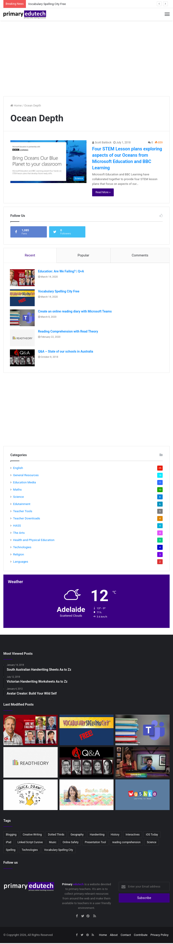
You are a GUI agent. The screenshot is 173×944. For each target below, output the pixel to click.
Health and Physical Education (34, 541)
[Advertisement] (86, 56)
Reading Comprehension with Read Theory (68, 332)
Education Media (24, 483)
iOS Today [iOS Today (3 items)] (152, 835)
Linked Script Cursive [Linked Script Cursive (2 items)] (30, 843)
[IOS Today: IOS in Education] (142, 763)
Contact (126, 935)
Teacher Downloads (26, 519)
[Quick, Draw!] (30, 796)
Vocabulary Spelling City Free (47, 4)
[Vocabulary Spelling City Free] (22, 298)
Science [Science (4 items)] (151, 843)
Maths (17, 490)
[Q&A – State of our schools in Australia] (22, 358)
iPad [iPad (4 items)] (8, 843)
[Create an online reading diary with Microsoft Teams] (22, 318)
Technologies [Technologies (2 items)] (30, 851)
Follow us (10, 864)
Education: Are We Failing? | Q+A (61, 272)
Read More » (103, 192)
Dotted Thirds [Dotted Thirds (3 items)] (56, 835)
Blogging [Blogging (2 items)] (11, 835)
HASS (17, 526)
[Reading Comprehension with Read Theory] (22, 338)
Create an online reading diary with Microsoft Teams (75, 312)
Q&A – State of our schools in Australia (66, 352)
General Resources (26, 476)
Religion (18, 555)
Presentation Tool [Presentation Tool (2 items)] (95, 843)
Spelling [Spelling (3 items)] (10, 851)
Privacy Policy (159, 935)
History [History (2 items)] (115, 835)
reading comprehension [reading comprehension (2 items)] (126, 843)
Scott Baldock (102, 142)
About (114, 935)
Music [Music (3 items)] (52, 843)
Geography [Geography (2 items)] (77, 835)
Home (16, 105)
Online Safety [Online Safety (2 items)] (70, 843)
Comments (140, 255)
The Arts (19, 534)
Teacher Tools (22, 512)
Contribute (141, 935)
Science (18, 498)
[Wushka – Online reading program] (142, 796)
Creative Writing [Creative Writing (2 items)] (32, 835)
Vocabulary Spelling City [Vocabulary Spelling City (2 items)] (58, 851)
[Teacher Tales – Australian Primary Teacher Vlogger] (86, 796)
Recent (30, 255)
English (18, 469)
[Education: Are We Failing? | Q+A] (22, 278)
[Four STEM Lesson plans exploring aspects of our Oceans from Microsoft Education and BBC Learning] (48, 161)
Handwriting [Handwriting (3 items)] (97, 835)
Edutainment (21, 505)
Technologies (22, 548)
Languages (20, 562)
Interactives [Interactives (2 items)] (133, 835)
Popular (83, 255)
